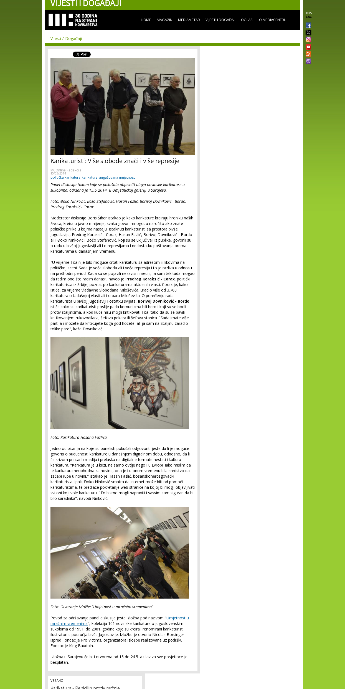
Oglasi (247, 19)
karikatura (90, 177)
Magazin (164, 19)
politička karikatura (65, 177)
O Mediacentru (272, 19)
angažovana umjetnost (117, 177)
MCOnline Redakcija (66, 170)
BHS (309, 13)
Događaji (73, 38)
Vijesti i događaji (220, 19)
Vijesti (55, 38)
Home (146, 19)
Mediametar (189, 19)
